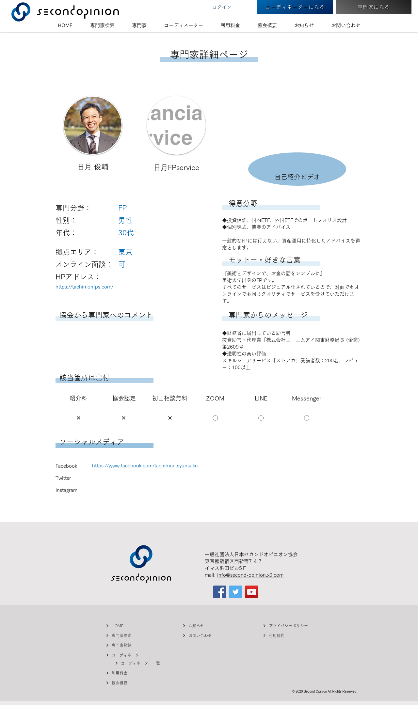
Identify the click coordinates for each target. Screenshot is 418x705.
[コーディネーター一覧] (139, 663)
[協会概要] (130, 683)
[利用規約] (287, 635)
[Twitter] (235, 592)
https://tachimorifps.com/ (84, 286)
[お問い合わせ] (207, 635)
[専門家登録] (130, 645)
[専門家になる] (373, 7)
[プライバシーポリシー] (287, 625)
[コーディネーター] (130, 655)
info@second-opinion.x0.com (250, 574)
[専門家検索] (130, 635)
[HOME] (130, 625)
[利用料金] (130, 673)
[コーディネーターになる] (295, 7)
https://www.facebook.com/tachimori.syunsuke (145, 465)
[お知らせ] (207, 625)
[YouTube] (251, 592)
